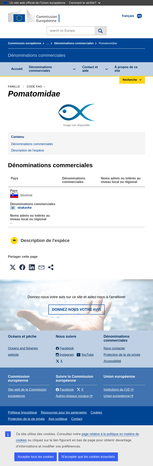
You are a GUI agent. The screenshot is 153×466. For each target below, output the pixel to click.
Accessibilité (112, 361)
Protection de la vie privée (122, 354)
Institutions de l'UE (117, 389)
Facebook (65, 389)
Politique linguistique (22, 412)
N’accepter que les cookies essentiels (88, 456)
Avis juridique (57, 419)
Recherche (100, 31)
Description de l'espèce (27, 150)
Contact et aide (90, 68)
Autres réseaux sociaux (72, 396)
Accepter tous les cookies (36, 456)
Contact (76, 419)
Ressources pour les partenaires (64, 412)
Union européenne (117, 396)
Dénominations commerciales (74, 43)
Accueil (17, 69)
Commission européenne (24, 43)
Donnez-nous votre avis (76, 310)
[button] (13, 267)
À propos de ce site (126, 68)
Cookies (96, 412)
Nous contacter (114, 348)
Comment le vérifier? (84, 2)
